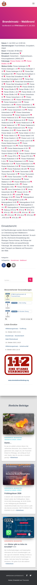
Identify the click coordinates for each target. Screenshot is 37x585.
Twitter (30, 575)
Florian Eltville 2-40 (17, 61)
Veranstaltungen (10, 439)
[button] (6, 319)
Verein (19, 439)
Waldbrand (23, 260)
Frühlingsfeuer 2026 (12, 493)
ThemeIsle (25, 580)
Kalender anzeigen (26, 319)
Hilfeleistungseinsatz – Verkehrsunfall (16, 346)
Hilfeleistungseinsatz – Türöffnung (15, 328)
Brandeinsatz (15, 260)
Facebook (26, 575)
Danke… (8, 443)
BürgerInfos (8, 437)
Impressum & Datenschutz (15, 575)
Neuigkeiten (18, 437)
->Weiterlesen (13, 457)
